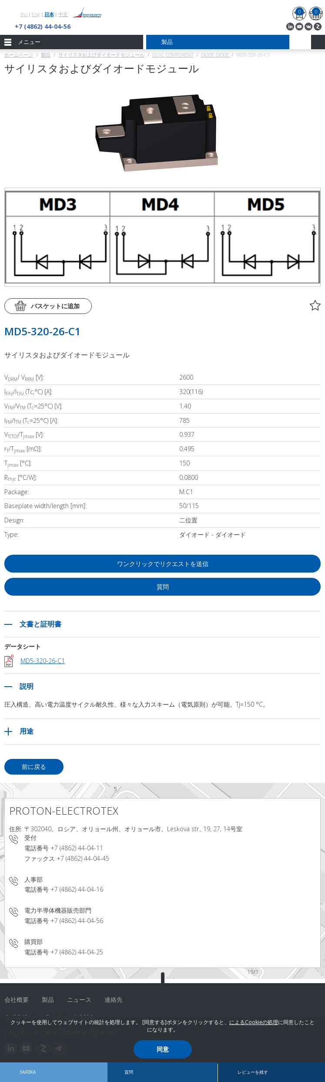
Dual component (172, 54)
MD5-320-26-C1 (42, 661)
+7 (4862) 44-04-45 (83, 858)
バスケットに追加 (55, 306)
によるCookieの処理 (253, 1022)
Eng (36, 14)
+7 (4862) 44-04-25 (76, 952)
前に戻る (34, 766)
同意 (163, 1049)
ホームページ (18, 54)
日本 (49, 14)
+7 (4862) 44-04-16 (76, 889)
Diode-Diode (215, 54)
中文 (63, 14)
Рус (23, 14)
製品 (45, 54)
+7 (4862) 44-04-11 (76, 848)
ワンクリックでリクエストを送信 (162, 564)
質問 (163, 587)
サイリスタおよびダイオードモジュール (101, 54)
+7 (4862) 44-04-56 (42, 26)
